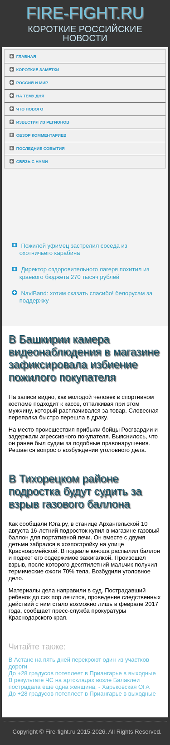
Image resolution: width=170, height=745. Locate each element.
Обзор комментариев (41, 135)
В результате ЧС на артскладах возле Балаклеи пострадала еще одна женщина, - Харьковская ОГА (79, 683)
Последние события (40, 148)
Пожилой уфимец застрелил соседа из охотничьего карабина (73, 249)
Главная (26, 56)
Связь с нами (32, 161)
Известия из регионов (42, 122)
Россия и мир (32, 83)
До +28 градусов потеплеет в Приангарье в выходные (82, 673)
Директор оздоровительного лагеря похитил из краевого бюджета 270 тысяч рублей (84, 273)
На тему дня (30, 96)
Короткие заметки (37, 69)
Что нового (30, 109)
